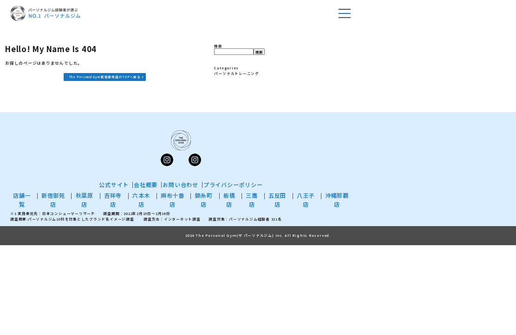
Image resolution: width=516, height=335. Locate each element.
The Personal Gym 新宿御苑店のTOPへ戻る (104, 76)
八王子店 (305, 199)
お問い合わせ (180, 184)
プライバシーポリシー (233, 184)
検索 (218, 45)
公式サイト (114, 184)
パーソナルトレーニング (236, 73)
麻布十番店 (172, 199)
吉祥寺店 (113, 199)
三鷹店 (252, 199)
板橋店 (229, 199)
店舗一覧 (22, 199)
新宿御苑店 (53, 199)
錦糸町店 (204, 199)
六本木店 (141, 199)
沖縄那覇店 (337, 199)
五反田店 (277, 199)
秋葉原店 (84, 199)
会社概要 (145, 184)
